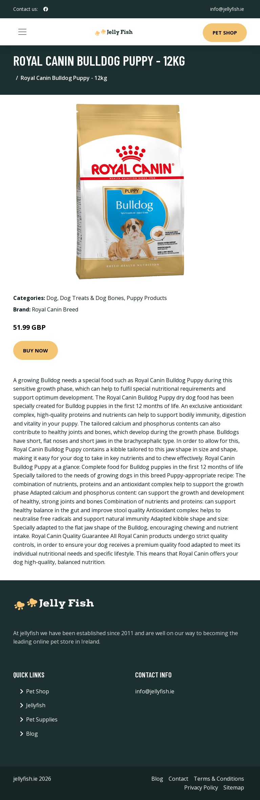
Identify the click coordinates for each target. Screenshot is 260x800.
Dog (51, 298)
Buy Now (35, 350)
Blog (32, 733)
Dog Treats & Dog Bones (92, 298)
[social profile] (46, 9)
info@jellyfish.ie (227, 9)
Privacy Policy (201, 787)
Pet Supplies (42, 719)
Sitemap (233, 787)
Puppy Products (147, 298)
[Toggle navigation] (22, 31)
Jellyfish (35, 705)
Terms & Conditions (219, 778)
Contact (178, 778)
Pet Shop (225, 32)
